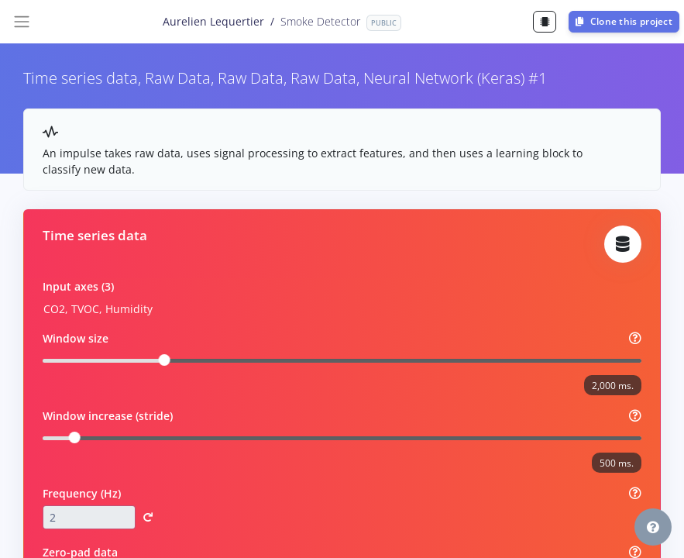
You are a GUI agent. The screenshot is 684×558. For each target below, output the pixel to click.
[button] (148, 517)
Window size (75, 338)
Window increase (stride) (108, 415)
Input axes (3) (78, 286)
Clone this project (624, 21)
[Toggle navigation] (21, 22)
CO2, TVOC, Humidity (98, 308)
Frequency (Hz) (82, 493)
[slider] (164, 360)
